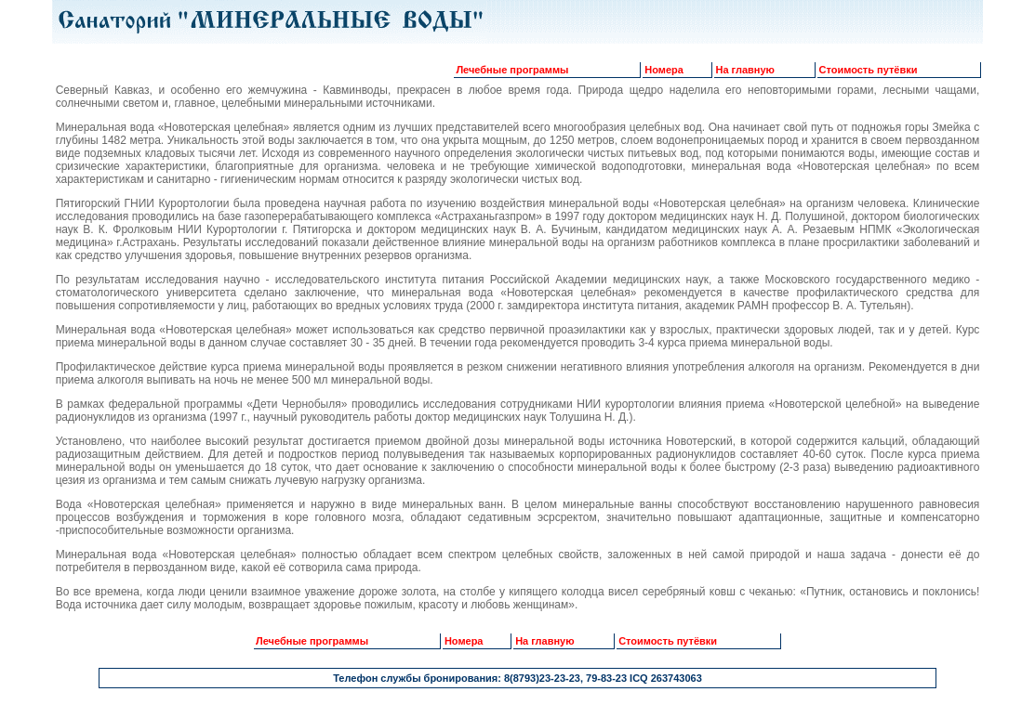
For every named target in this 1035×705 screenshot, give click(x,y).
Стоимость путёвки (868, 69)
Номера (663, 69)
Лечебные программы (512, 69)
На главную (745, 69)
